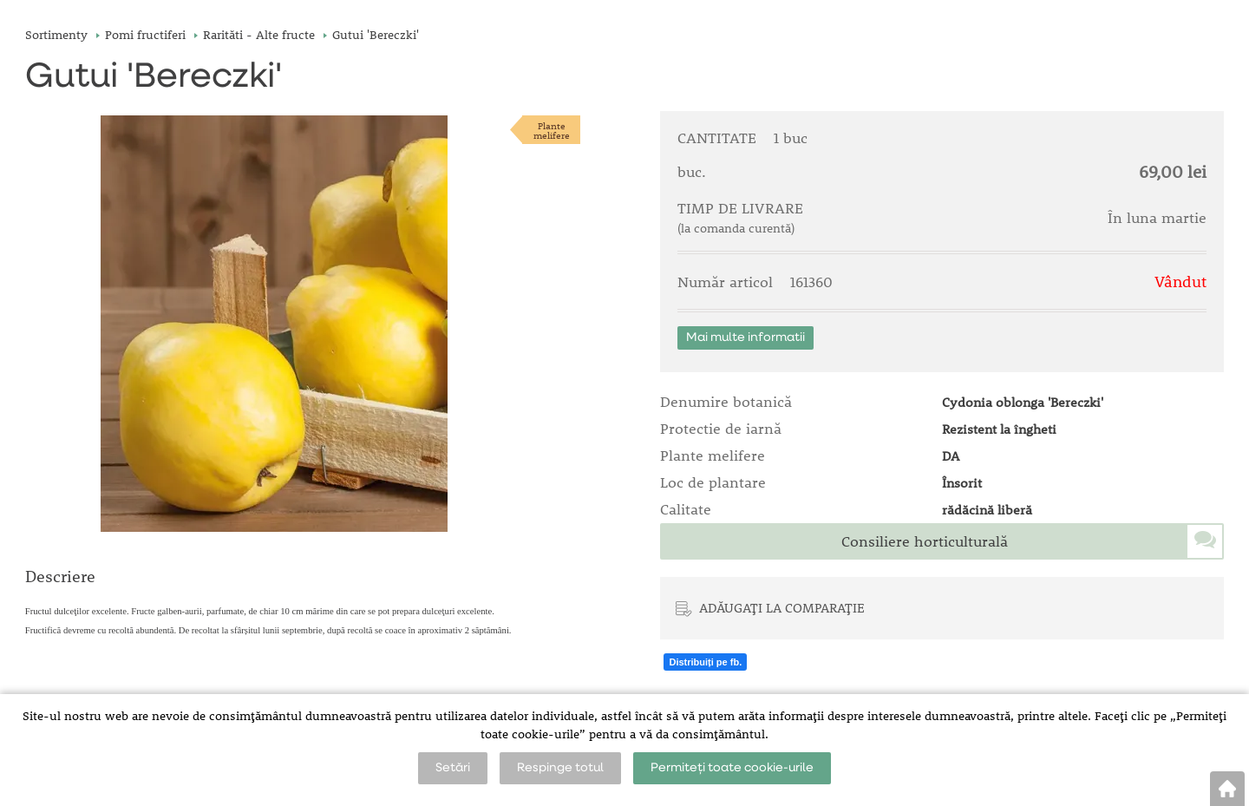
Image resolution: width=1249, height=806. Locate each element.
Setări (452, 768)
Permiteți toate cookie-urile (732, 768)
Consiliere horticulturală (924, 541)
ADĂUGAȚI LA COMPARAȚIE (782, 607)
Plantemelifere (551, 130)
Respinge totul (560, 768)
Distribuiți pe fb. (705, 662)
